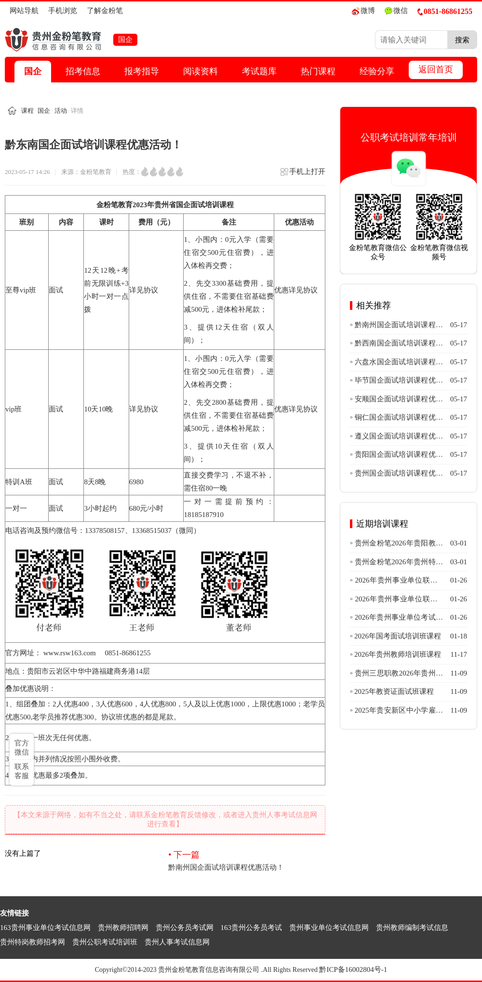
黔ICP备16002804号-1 (353, 969)
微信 (396, 11)
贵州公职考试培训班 (104, 942)
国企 (32, 71)
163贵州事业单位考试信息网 (45, 927)
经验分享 (377, 71)
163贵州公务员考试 (251, 927)
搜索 (462, 40)
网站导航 (24, 10)
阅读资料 (200, 71)
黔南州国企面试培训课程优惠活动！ (246, 860)
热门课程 (318, 71)
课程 (27, 110)
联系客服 (21, 771)
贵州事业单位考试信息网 (329, 927)
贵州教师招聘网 (123, 927)
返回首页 (435, 69)
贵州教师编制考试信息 (412, 927)
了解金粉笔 (105, 10)
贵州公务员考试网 (185, 927)
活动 (60, 110)
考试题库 (259, 71)
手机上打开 (302, 174)
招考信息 (83, 71)
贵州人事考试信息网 (177, 942)
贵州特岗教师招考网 (32, 942)
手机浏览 (62, 10)
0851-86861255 (444, 11)
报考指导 (141, 71)
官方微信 (21, 747)
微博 (363, 11)
